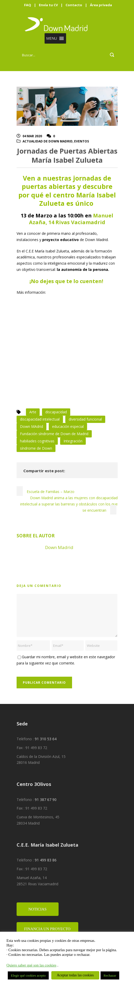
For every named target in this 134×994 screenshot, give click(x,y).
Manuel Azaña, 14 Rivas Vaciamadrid (71, 219)
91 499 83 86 (46, 860)
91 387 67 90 (46, 799)
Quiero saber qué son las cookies (31, 965)
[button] (51, 38)
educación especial (68, 426)
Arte (32, 411)
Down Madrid (59, 547)
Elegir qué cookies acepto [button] (28, 975)
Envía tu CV (48, 5)
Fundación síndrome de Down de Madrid (54, 433)
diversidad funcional (85, 419)
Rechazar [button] (110, 975)
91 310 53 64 (46, 738)
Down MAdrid (31, 426)
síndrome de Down (36, 448)
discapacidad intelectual (40, 419)
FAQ (27, 5)
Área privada (101, 5)
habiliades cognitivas (37, 440)
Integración (73, 440)
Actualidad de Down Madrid (48, 141)
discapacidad (56, 411)
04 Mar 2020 (32, 136)
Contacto (74, 5)
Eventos (81, 141)
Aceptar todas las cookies (75, 975)
